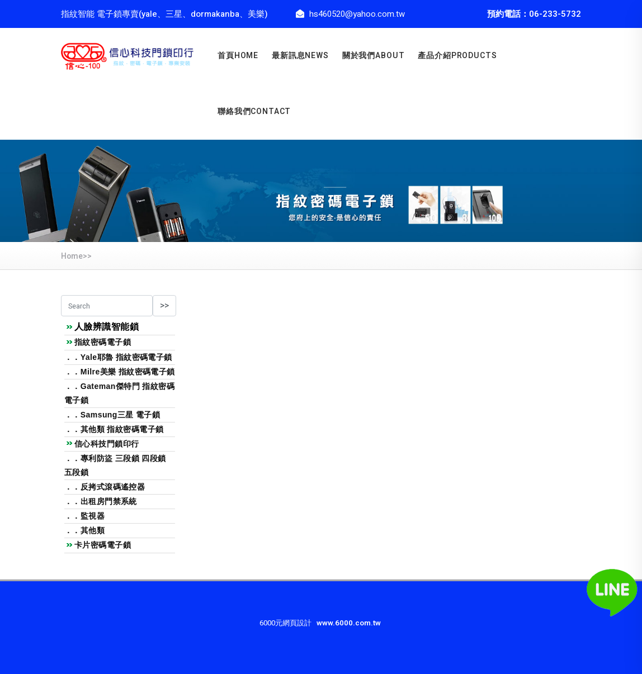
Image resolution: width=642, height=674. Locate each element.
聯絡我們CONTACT (254, 111)
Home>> (76, 256)
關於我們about (373, 55)
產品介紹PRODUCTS (457, 55)
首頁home (238, 55)
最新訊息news (300, 55)
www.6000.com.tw (349, 623)
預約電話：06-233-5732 (534, 14)
